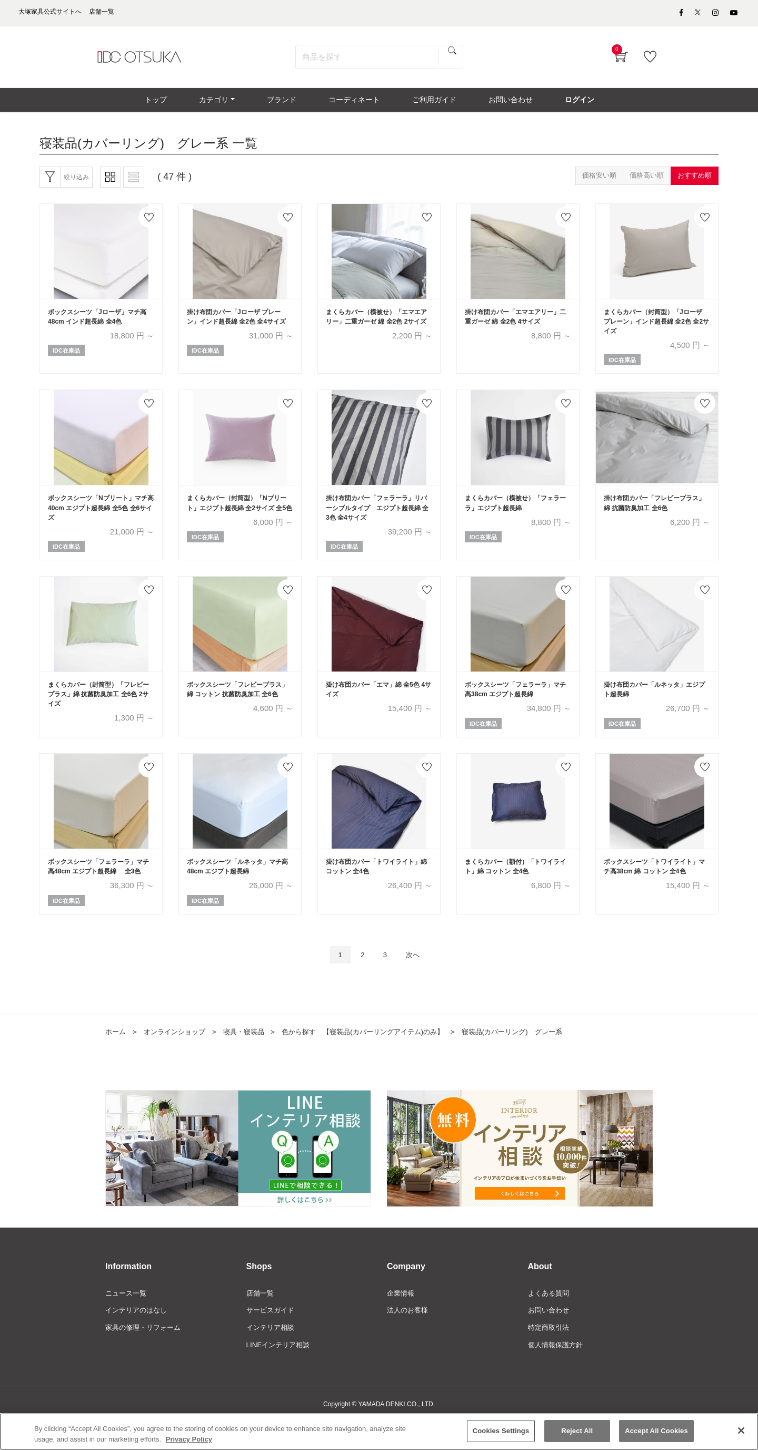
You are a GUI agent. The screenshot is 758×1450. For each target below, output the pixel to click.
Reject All (577, 1431)
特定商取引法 (550, 1355)
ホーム (116, 1058)
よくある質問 (550, 1320)
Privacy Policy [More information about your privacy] (189, 1439)
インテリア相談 (272, 1355)
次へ (416, 980)
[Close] (741, 1431)
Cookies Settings (501, 1431)
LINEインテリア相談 (280, 1373)
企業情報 (401, 1320)
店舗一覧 (261, 1320)
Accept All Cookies (656, 1431)
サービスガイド (272, 1338)
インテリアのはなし (138, 1338)
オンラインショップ (178, 1058)
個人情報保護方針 (557, 1373)
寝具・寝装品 (252, 1058)
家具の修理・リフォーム (145, 1355)
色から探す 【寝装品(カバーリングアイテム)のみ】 (378, 1058)
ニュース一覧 (127, 1320)
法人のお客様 (409, 1338)
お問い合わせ (550, 1338)
